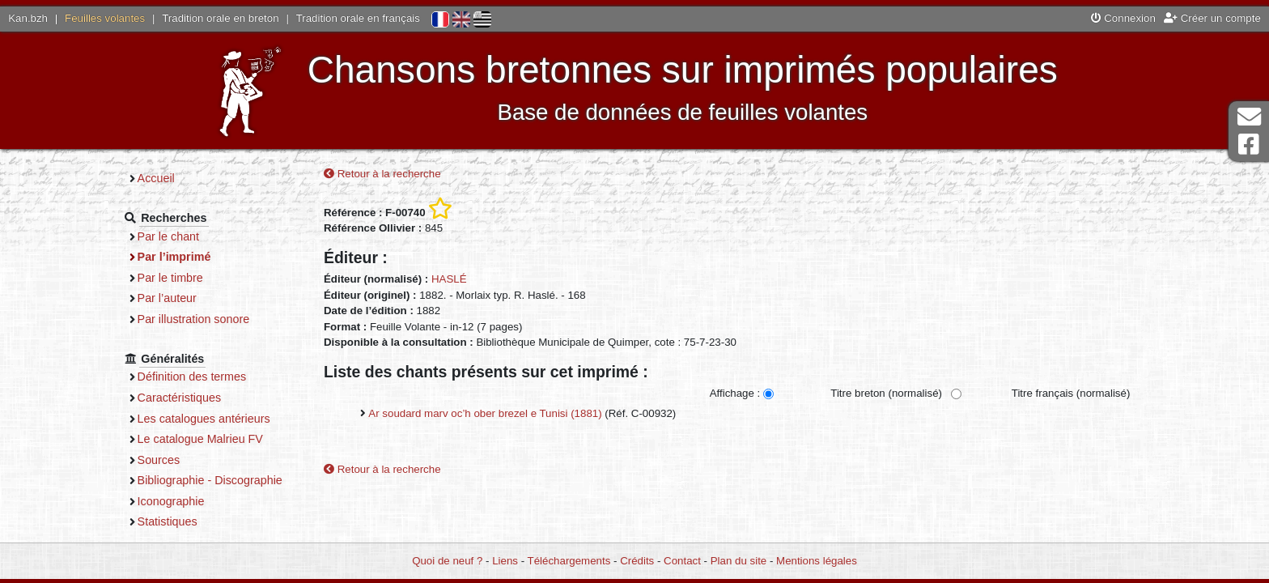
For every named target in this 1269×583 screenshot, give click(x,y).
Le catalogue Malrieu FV (200, 438)
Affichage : (735, 393)
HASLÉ (449, 279)
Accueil (156, 178)
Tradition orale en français (358, 18)
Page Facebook (1249, 144)
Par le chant (168, 236)
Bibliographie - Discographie (210, 480)
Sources (159, 459)
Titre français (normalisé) (1071, 393)
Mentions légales (816, 561)
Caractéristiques (180, 397)
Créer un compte (1212, 18)
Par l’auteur (167, 298)
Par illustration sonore (194, 319)
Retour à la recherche (382, 174)
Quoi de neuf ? (447, 561)
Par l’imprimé (174, 256)
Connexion (1123, 18)
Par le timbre (170, 277)
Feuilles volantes (105, 18)
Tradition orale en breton (220, 18)
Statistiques (167, 521)
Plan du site (738, 561)
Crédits (637, 561)
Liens (505, 561)
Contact (682, 561)
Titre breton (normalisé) (886, 393)
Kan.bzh (28, 18)
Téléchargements (569, 561)
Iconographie (171, 501)
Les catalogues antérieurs (204, 418)
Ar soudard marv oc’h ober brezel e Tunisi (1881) (484, 413)
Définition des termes (192, 376)
